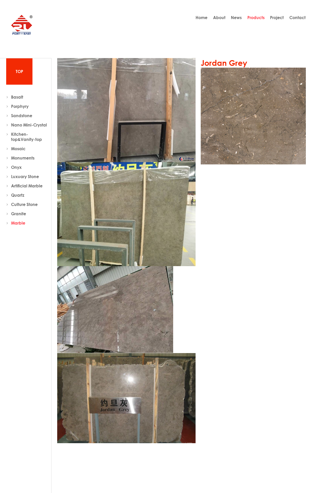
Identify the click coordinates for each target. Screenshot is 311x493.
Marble (18, 223)
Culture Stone (24, 204)
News (236, 17)
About (219, 17)
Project (277, 17)
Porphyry (20, 106)
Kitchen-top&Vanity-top (26, 137)
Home (201, 17)
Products (256, 17)
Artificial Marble (27, 185)
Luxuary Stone (25, 176)
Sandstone (21, 115)
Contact (297, 17)
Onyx (16, 167)
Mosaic (18, 148)
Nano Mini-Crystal (29, 125)
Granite (18, 213)
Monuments (23, 158)
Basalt (17, 97)
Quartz (17, 195)
